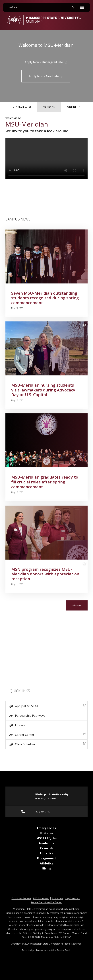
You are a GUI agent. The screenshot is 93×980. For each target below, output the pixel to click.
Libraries (46, 853)
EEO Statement (41, 898)
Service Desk (64, 950)
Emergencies (46, 828)
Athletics (46, 863)
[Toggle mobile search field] (72, 7)
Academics (46, 843)
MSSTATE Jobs (46, 838)
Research (46, 848)
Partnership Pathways (30, 716)
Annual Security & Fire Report (46, 902)
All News (77, 605)
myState (14, 6)
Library (20, 725)
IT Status (46, 833)
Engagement (46, 858)
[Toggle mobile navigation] (82, 7)
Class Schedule (50, 743)
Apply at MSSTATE (50, 705)
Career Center (50, 734)
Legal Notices (72, 898)
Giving (46, 868)
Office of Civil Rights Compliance (40, 933)
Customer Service (21, 898)
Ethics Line (57, 898)
